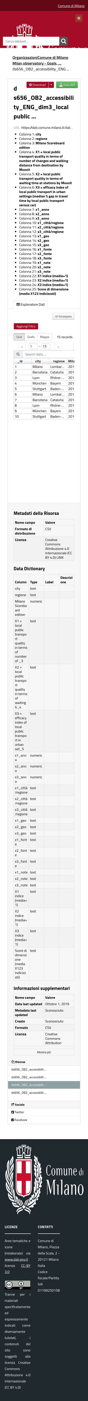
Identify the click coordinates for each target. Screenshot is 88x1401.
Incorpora (63, 316)
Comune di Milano (71, 5)
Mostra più (44, 1052)
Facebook (19, 1119)
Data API (67, 84)
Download (37, 84)
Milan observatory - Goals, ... (36, 63)
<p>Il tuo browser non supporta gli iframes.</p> (44, 415)
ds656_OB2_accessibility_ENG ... (40, 69)
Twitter (17, 1112)
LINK (60, 557)
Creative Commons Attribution (53, 1038)
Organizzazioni (25, 57)
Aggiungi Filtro (25, 326)
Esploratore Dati (30, 304)
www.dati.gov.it (16, 1259)
